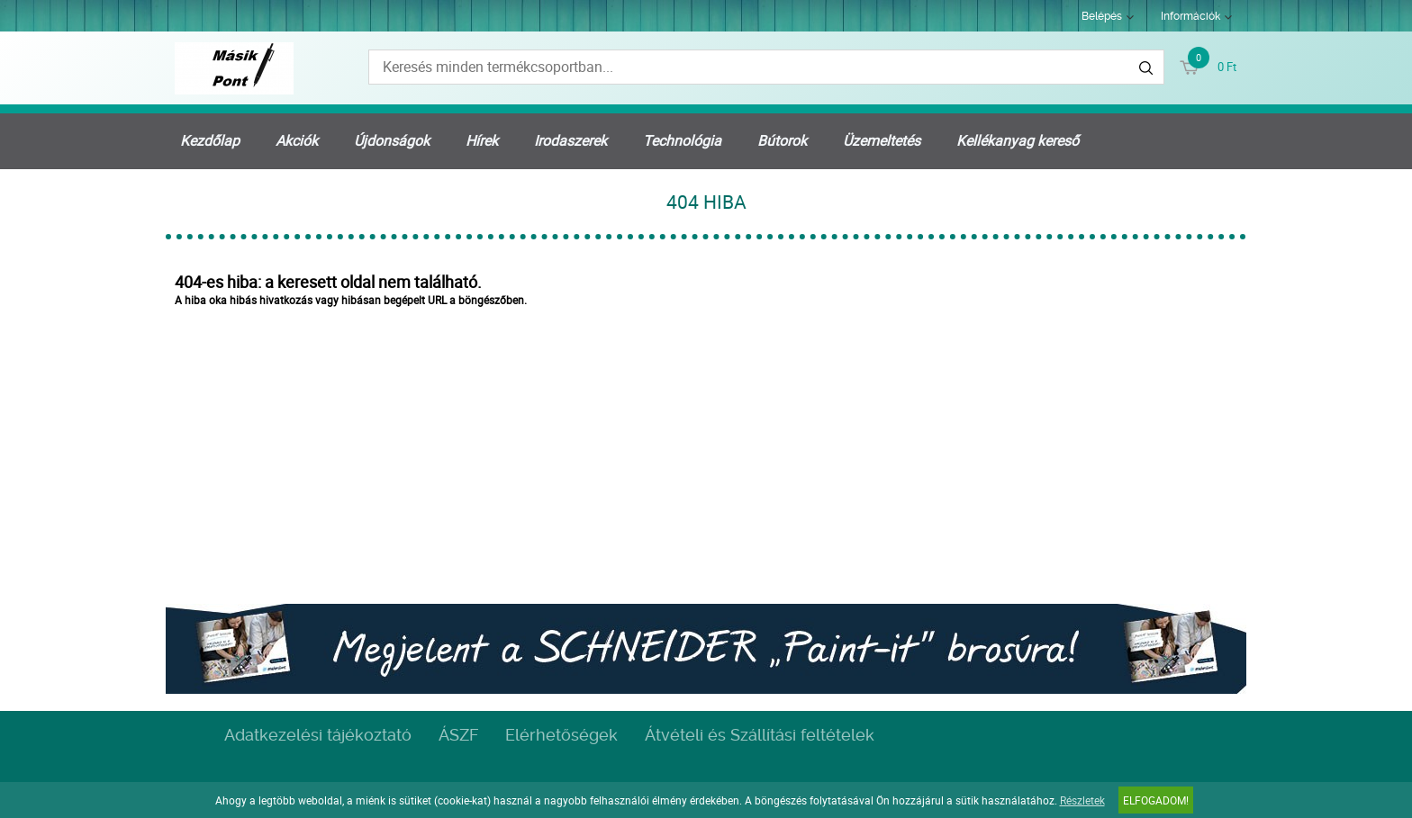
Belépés (1102, 16)
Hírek (482, 140)
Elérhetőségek (561, 734)
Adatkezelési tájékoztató (318, 734)
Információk (1190, 16)
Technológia (682, 140)
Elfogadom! (1156, 800)
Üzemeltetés (881, 140)
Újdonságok (392, 140)
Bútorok (782, 140)
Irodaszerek (570, 140)
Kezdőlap (210, 140)
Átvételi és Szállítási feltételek (759, 734)
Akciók (297, 140)
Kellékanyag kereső (1017, 140)
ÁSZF (458, 734)
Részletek (1082, 800)
